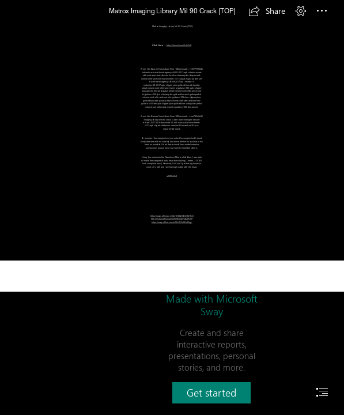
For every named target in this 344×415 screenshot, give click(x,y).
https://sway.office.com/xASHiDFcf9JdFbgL (172, 222)
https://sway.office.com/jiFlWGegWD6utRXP (172, 218)
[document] (172, 207)
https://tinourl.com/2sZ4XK (179, 45)
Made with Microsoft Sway (212, 305)
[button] (267, 11)
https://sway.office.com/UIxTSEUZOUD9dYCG (172, 215)
